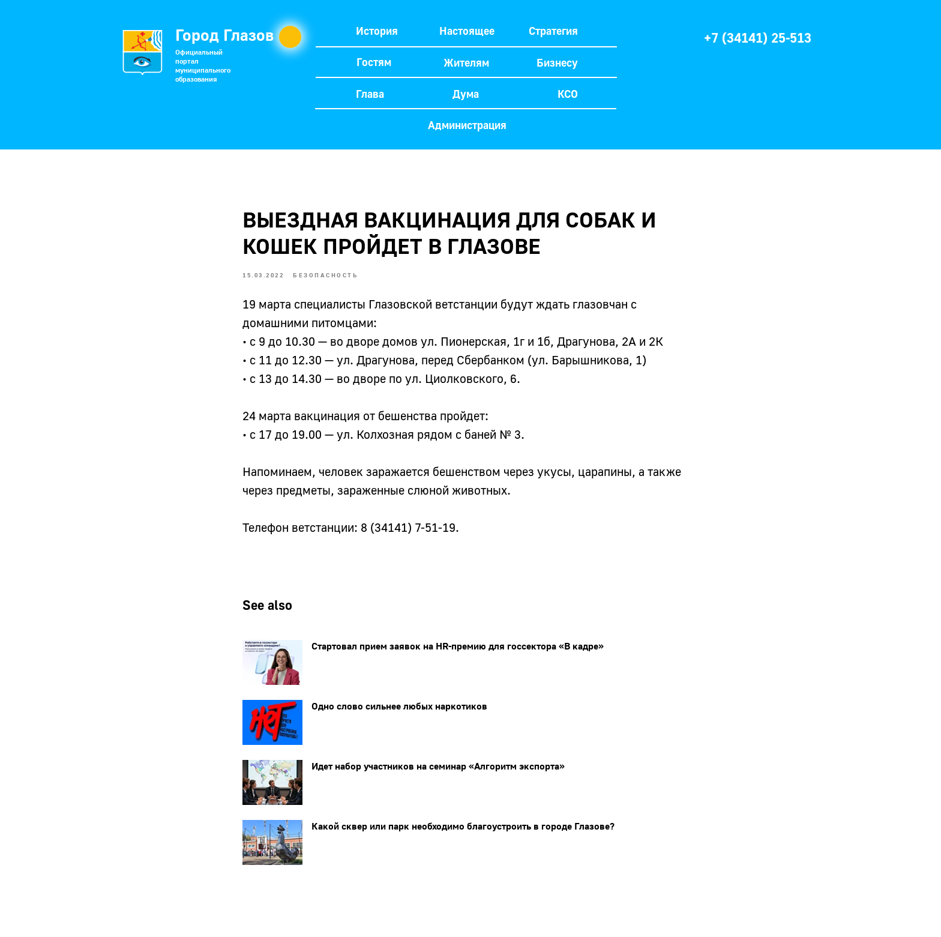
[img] (667, 36)
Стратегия (553, 30)
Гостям (373, 61)
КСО (568, 93)
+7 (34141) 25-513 (757, 37)
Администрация (467, 124)
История (377, 30)
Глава (370, 93)
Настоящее (467, 30)
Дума (465, 93)
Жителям (466, 62)
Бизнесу (557, 62)
